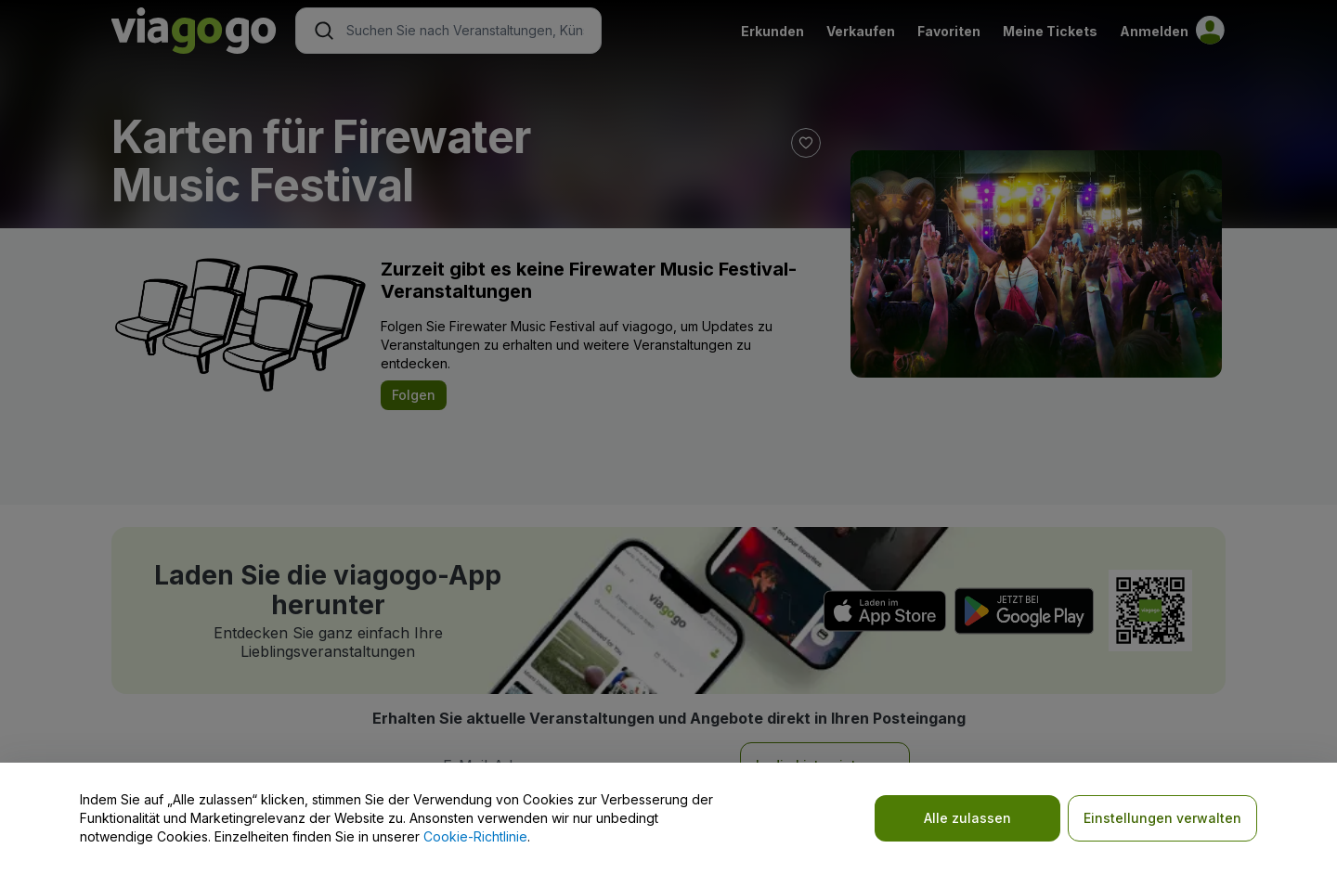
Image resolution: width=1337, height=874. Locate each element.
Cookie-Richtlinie (475, 836)
